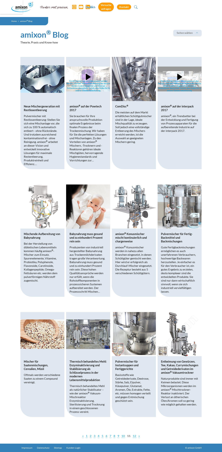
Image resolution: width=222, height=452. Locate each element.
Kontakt (192, 8)
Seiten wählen (187, 33)
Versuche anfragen (165, 8)
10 (123, 436)
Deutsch (141, 8)
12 (134, 436)
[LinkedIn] (88, 8)
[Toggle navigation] (111, 8)
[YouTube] (81, 8)
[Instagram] (74, 8)
